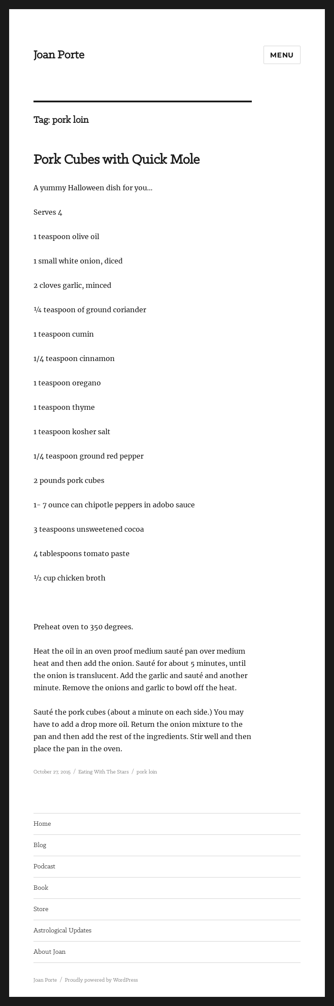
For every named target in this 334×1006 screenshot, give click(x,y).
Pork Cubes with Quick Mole (116, 160)
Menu (282, 55)
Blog (39, 845)
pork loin (147, 772)
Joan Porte (58, 55)
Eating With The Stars (103, 772)
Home (42, 823)
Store (40, 909)
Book (40, 887)
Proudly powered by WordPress (101, 980)
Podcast (44, 866)
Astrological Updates (62, 930)
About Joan (49, 952)
